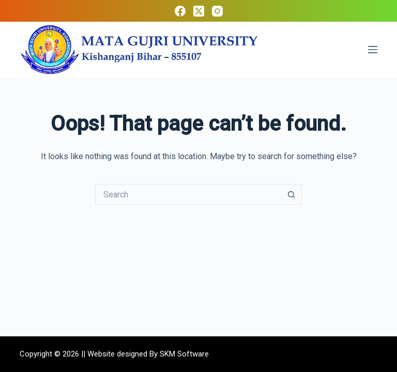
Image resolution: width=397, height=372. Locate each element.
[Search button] (291, 194)
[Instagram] (217, 11)
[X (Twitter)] (198, 11)
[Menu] (372, 49)
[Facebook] (180, 11)
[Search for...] (188, 194)
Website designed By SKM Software (148, 354)
